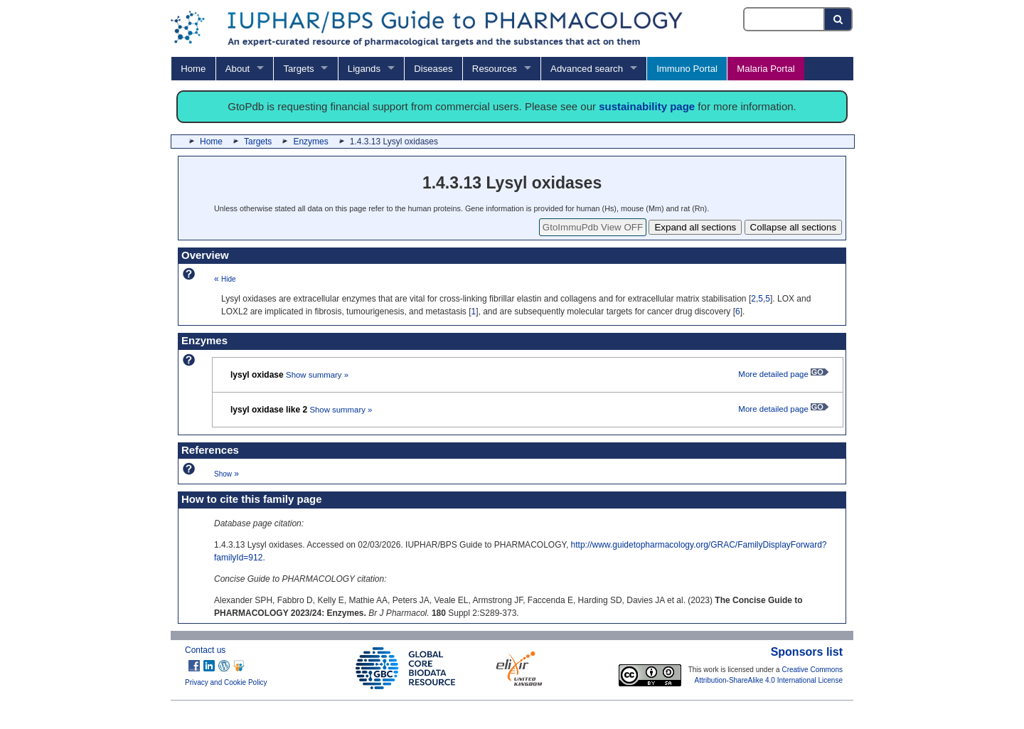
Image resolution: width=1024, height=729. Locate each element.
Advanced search (586, 68)
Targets (298, 68)
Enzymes (310, 142)
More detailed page (783, 374)
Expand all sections (695, 227)
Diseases (433, 68)
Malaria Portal (765, 68)
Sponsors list (807, 652)
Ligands (364, 68)
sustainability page (647, 106)
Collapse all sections (793, 227)
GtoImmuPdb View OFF (593, 227)
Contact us (205, 650)
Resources (494, 68)
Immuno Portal (687, 68)
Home (193, 68)
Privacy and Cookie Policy (226, 682)
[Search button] (839, 19)
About (237, 68)
